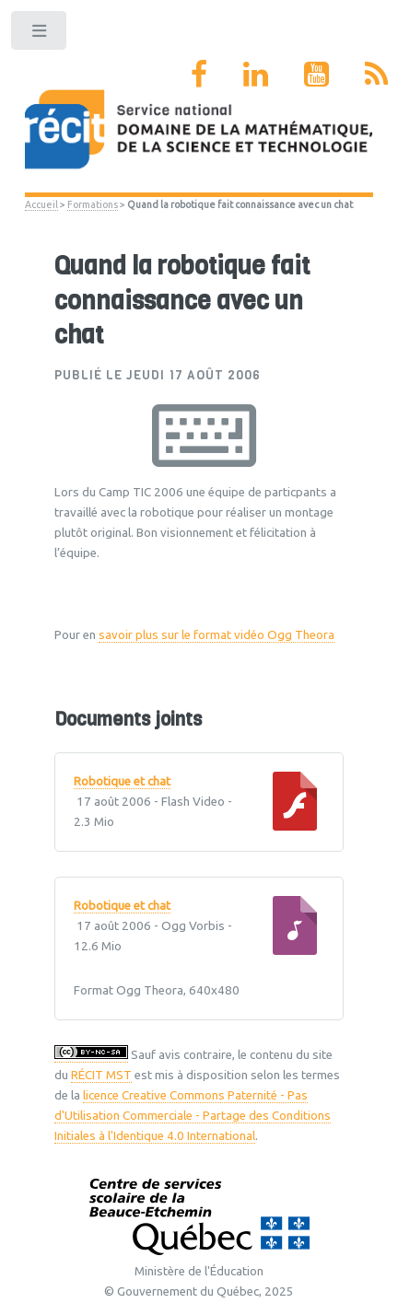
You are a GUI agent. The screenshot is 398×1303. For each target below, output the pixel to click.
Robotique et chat (122, 781)
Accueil (41, 204)
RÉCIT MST (101, 1075)
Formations (92, 204)
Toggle (40, 34)
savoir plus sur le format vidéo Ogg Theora (216, 635)
